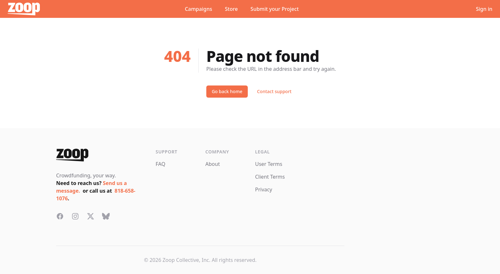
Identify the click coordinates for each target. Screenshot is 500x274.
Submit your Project (275, 8)
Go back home (227, 91)
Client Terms (270, 176)
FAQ (160, 163)
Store (231, 8)
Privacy (263, 189)
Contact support (274, 91)
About (212, 163)
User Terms (268, 163)
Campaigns (198, 8)
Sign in (484, 8)
